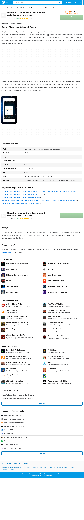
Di (11, 18)
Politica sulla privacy (46, 467)
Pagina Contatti (7, 252)
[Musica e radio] (20, 8)
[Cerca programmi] (59, 2)
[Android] (6, 8)
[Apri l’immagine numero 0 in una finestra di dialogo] (9, 110)
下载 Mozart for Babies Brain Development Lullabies (58, 200)
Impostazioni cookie (7, 469)
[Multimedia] (12, 8)
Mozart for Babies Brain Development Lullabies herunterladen (20, 197)
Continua (42, 403)
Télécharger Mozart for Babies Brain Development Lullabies (20, 203)
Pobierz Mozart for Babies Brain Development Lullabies (59, 191)
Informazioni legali (61, 467)
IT (80, 2)
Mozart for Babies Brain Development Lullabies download (19, 191)
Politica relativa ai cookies (30, 467)
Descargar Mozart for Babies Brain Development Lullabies (19, 200)
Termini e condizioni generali (10, 467)
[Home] (2, 8)
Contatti (8, 464)
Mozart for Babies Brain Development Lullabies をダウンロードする (22, 194)
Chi (2, 464)
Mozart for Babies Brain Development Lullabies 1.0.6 (17, 398)
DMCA (72, 467)
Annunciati (16, 464)
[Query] (37, 2)
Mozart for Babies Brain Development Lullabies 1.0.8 (17, 395)
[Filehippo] (6, 2)
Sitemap (25, 464)
